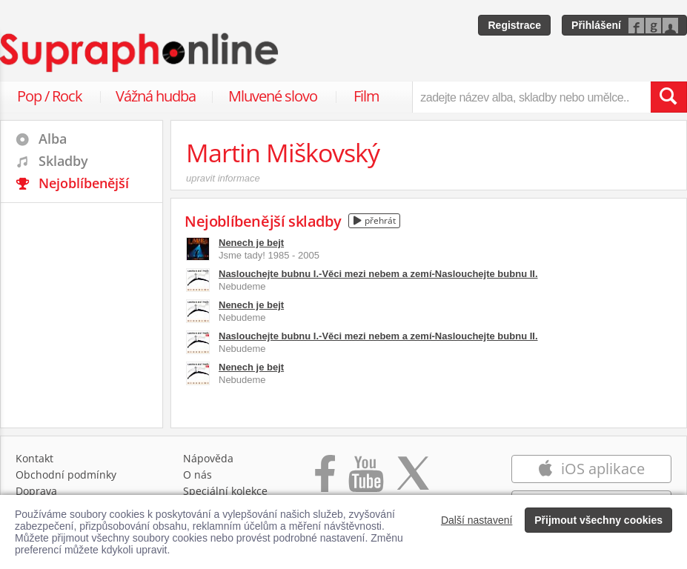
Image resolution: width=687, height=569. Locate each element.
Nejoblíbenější (84, 183)
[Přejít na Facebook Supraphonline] (324, 481)
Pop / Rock (49, 96)
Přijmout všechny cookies (598, 520)
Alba (53, 138)
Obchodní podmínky (66, 474)
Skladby (63, 161)
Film (366, 96)
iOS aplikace (591, 469)
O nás (197, 474)
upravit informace (223, 178)
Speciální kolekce (225, 491)
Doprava (36, 491)
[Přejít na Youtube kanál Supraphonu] (365, 481)
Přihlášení (596, 25)
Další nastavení (477, 520)
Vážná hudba (156, 96)
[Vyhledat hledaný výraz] (668, 97)
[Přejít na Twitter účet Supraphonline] (412, 481)
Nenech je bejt (251, 242)
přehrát (375, 220)
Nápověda (208, 458)
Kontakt (34, 458)
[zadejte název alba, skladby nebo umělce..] (531, 97)
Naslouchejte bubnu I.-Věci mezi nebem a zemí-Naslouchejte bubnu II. (378, 273)
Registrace (514, 25)
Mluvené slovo (272, 96)
